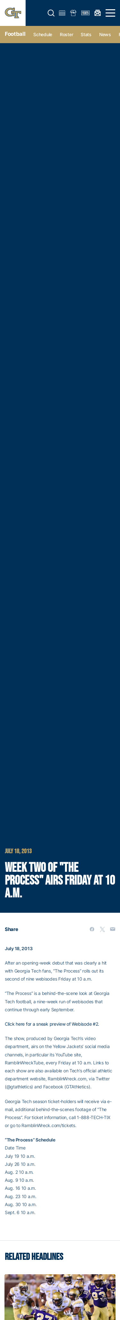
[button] (51, 13)
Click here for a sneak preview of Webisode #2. (52, 1024)
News (105, 34)
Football (15, 34)
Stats (86, 34)
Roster (66, 34)
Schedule (42, 34)
